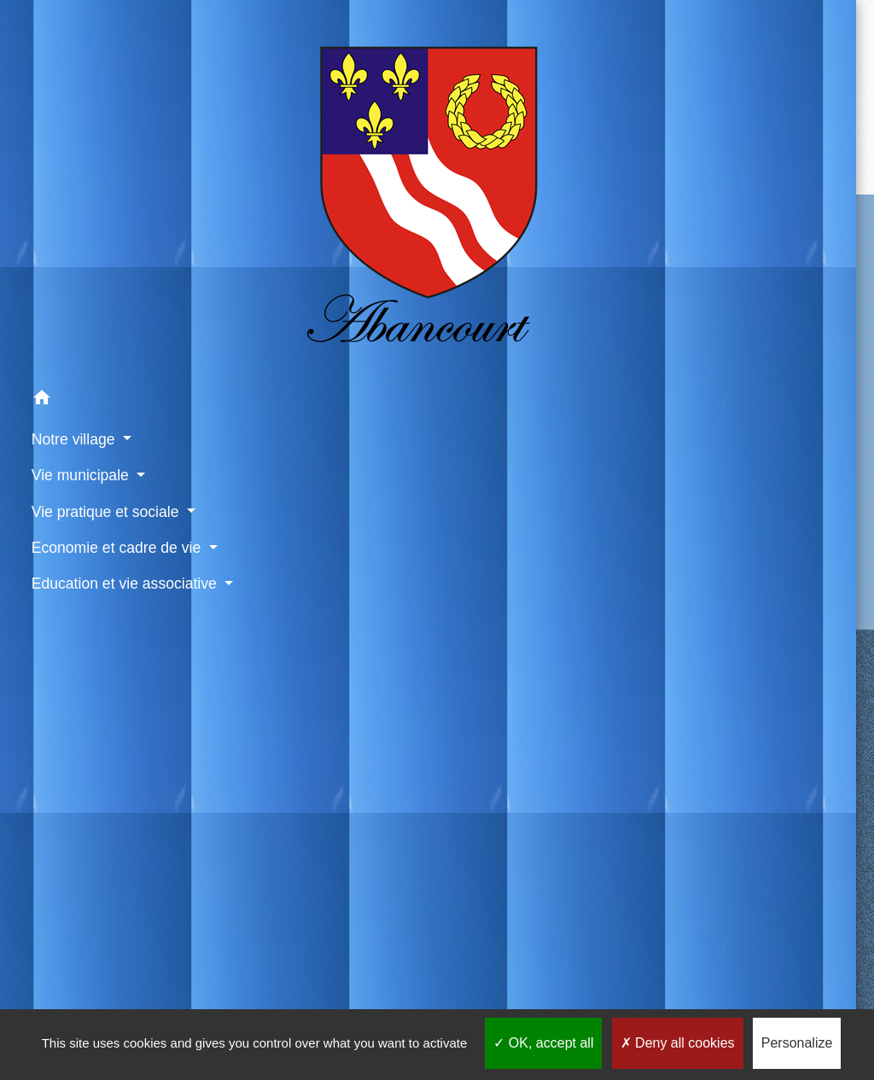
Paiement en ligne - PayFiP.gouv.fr (284, 876)
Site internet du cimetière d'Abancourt (300, 821)
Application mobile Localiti (701, 972)
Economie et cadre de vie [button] (75, 404)
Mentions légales (283, 972)
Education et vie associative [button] (66, 462)
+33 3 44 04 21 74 (515, 322)
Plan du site (445, 992)
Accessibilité (567, 972)
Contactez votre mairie (515, 227)
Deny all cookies (678, 1043)
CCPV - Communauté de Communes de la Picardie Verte (303, 757)
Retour (515, 117)
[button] (78, 224)
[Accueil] (78, 101)
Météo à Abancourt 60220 (303, 921)
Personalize (797, 1043)
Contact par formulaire (515, 349)
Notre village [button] (57, 261)
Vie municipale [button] (63, 297)
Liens (262, 697)
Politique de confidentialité (432, 972)
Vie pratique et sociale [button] (61, 345)
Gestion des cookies (560, 992)
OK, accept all (543, 1043)
